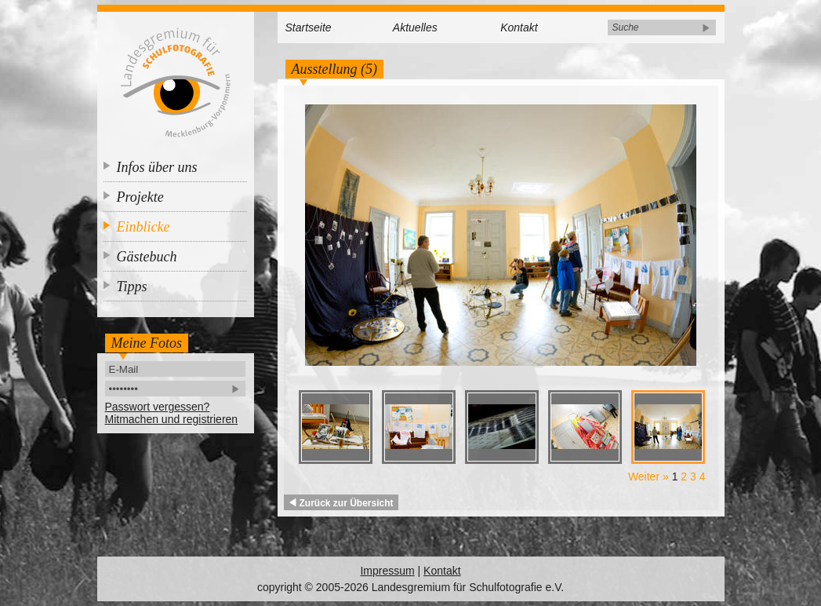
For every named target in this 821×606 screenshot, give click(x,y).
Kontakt (518, 27)
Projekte (140, 197)
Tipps (132, 286)
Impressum (387, 570)
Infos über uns (157, 167)
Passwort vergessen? (157, 406)
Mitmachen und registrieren (171, 419)
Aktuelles (415, 27)
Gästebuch (147, 257)
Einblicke (143, 227)
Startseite (308, 27)
